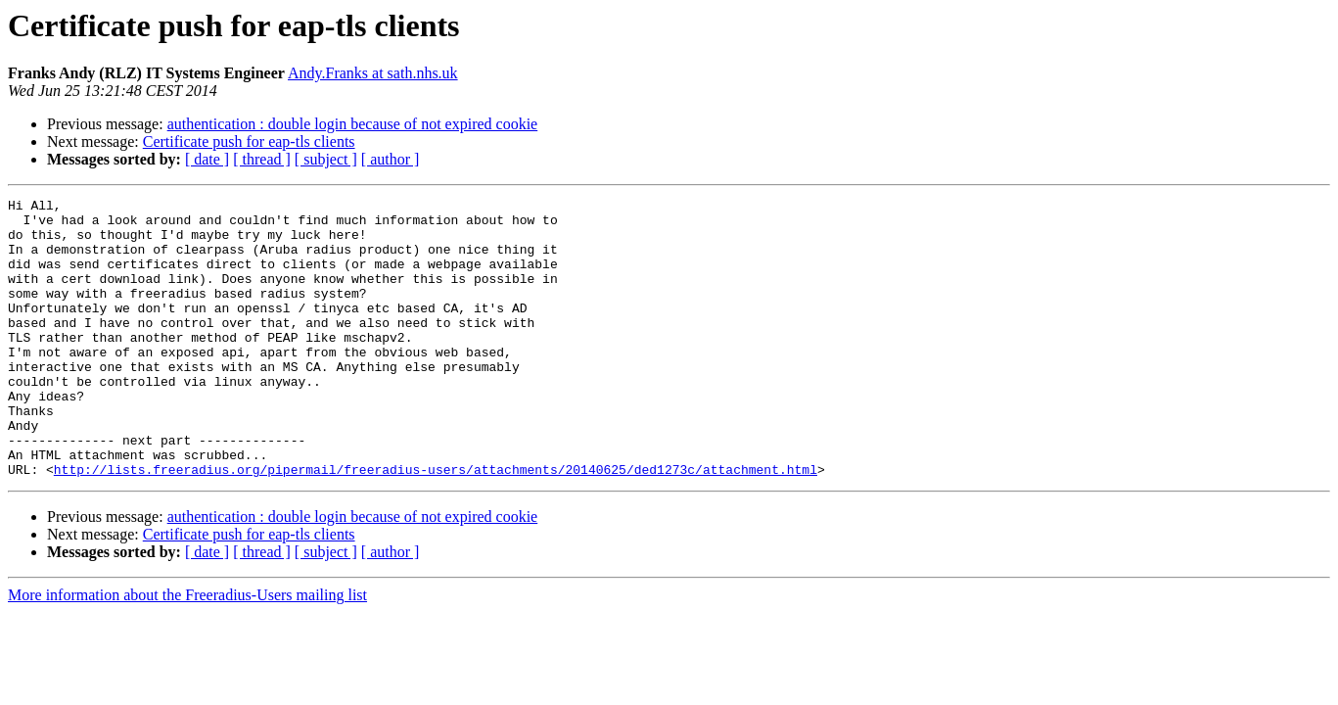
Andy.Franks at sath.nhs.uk (373, 73)
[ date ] (207, 159)
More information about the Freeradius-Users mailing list (187, 650)
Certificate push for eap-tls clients (249, 141)
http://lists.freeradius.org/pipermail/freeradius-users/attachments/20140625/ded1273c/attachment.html (435, 525)
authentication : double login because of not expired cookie (352, 124)
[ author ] (390, 159)
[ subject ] (326, 159)
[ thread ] (262, 159)
